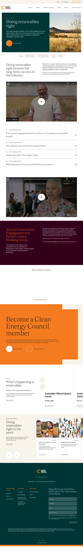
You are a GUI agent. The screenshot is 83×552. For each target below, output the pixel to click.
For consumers (33, 497)
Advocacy (30, 8)
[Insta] (37, 477)
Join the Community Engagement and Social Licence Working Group (59, 242)
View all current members (40, 300)
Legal (39, 540)
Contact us (8, 493)
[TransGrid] (41, 292)
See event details (49, 406)
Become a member (76, 2)
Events (60, 8)
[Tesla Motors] (15, 292)
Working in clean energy (49, 8)
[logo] (6, 7)
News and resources (77, 8)
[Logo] (41, 471)
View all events (9, 401)
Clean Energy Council (41, 542)
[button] (42, 387)
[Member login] (65, 2)
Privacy (43, 540)
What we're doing (30, 56)
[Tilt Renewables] (28, 292)
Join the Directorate (43, 56)
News (60, 56)
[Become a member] (15, 349)
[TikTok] (46, 477)
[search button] (57, 2)
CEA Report (20, 492)
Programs (38, 8)
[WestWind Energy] (67, 292)
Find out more (42, 455)
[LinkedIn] (40, 477)
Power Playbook (21, 494)
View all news (9, 444)
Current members (10, 499)
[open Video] (41, 101)
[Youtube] (44, 477)
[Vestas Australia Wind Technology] (54, 292)
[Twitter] (41, 477)
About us (8, 496)
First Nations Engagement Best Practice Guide (22, 503)
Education (67, 8)
